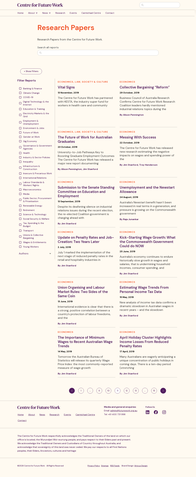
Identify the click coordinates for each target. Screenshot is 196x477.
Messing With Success (138, 137)
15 (155, 390)
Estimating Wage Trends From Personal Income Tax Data (144, 289)
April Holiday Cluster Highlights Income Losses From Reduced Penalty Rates (145, 341)
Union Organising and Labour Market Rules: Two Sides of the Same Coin (83, 291)
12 (128, 390)
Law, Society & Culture (91, 81)
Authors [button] (35, 253)
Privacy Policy (94, 466)
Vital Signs (66, 87)
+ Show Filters (31, 71)
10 (109, 390)
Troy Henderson (148, 164)
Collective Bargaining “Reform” (145, 87)
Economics (65, 81)
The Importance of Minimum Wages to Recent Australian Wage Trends (85, 341)
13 (137, 390)
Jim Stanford (90, 169)
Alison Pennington (133, 114)
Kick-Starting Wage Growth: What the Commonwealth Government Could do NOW (147, 241)
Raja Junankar (131, 219)
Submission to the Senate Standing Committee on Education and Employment (86, 191)
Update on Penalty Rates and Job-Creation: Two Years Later (86, 239)
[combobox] (162, 5)
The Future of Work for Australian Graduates (85, 139)
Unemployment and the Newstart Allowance (147, 189)
